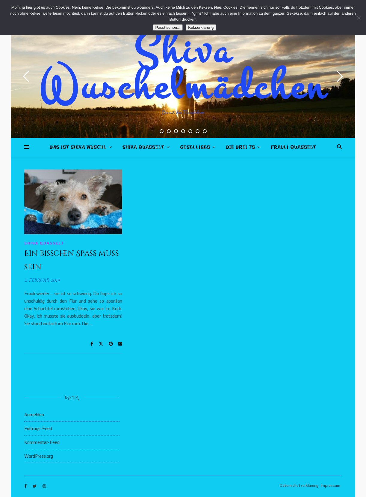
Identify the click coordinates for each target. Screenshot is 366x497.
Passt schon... (168, 27)
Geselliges (195, 148)
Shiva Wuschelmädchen (183, 69)
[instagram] (44, 486)
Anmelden (34, 414)
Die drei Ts (240, 148)
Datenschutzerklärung (299, 485)
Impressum (330, 485)
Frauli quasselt (293, 148)
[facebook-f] (26, 486)
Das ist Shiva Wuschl (78, 148)
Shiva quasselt (143, 148)
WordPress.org (38, 456)
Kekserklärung (201, 27)
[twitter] (35, 486)
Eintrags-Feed (38, 428)
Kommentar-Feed (42, 442)
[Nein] (359, 18)
